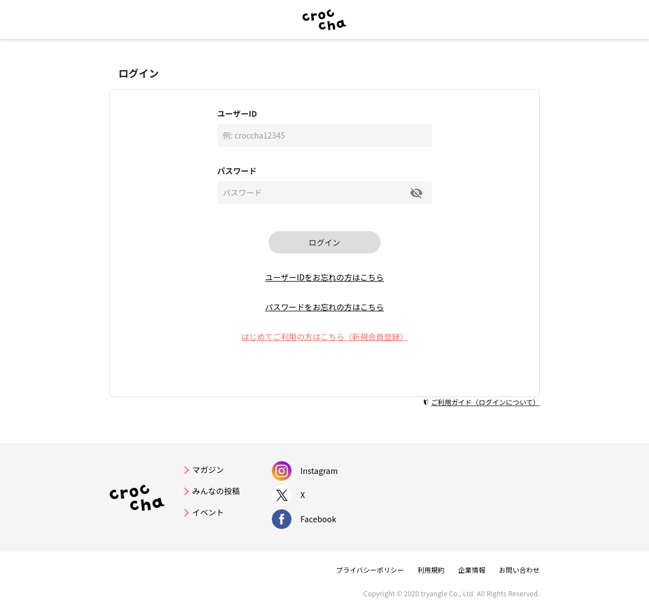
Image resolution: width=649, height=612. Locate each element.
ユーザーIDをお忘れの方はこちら (324, 277)
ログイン (324, 242)
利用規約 (431, 569)
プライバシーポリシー (370, 569)
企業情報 (471, 569)
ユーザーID (237, 113)
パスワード (237, 170)
